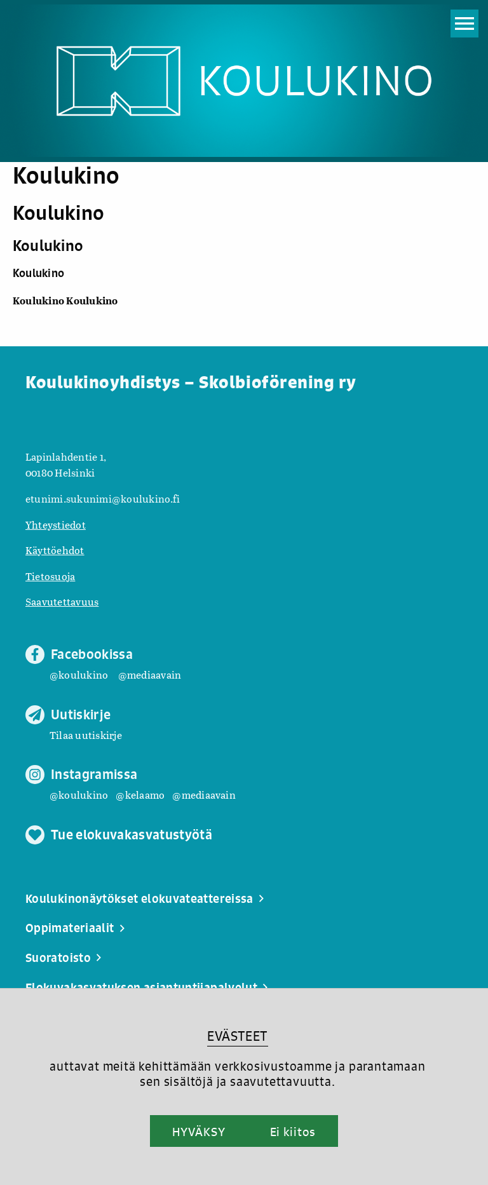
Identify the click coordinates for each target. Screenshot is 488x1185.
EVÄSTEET (237, 1036)
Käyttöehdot (55, 550)
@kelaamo (140, 794)
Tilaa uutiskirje (86, 735)
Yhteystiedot (55, 524)
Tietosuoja (50, 576)
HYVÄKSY (198, 1131)
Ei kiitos (293, 1131)
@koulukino (79, 674)
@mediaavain (150, 674)
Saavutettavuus (61, 601)
